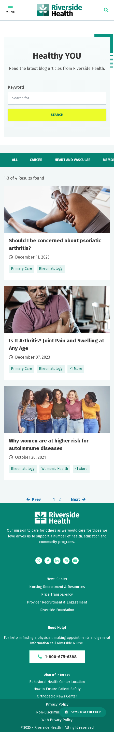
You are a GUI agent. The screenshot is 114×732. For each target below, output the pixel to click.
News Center (57, 579)
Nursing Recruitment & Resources (57, 587)
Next (75, 499)
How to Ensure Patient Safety (57, 689)
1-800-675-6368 (57, 656)
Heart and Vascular (73, 160)
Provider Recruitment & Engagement (57, 602)
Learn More (57, 233)
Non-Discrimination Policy (57, 712)
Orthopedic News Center (57, 696)
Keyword (16, 87)
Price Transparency (57, 594)
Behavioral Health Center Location (57, 682)
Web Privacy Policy (57, 720)
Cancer (36, 160)
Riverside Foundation (57, 610)
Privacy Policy (57, 704)
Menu (10, 10)
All (15, 160)
